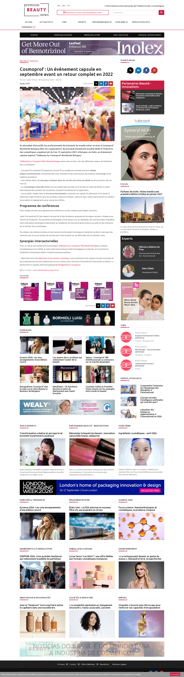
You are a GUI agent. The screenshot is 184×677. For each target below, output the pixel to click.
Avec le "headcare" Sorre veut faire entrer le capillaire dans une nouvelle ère (41, 606)
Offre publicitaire (88, 664)
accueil (28, 22)
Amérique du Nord (63, 35)
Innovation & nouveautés (35, 597)
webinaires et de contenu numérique (53, 258)
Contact (73, 664)
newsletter (104, 664)
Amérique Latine (92, 35)
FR (59, 6)
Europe (34, 35)
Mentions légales (119, 664)
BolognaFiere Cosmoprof (69, 264)
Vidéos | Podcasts (141, 22)
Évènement (27, 27)
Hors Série (125, 425)
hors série (120, 22)
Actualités (45, 22)
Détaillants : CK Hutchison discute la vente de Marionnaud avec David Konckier (65, 390)
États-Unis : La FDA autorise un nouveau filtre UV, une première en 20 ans (90, 508)
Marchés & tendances (29, 61)
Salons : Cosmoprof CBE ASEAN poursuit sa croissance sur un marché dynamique (100, 359)
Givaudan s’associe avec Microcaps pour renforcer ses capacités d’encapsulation (140, 606)
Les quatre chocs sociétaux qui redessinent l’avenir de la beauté (67, 359)
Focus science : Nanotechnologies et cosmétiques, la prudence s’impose (138, 508)
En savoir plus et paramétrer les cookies (125, 674)
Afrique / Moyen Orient (150, 35)
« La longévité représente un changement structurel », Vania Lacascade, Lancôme (90, 606)
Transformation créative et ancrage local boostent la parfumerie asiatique (41, 434)
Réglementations (79, 500)
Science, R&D (126, 500)
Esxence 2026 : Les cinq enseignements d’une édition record (33, 359)
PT (68, 6)
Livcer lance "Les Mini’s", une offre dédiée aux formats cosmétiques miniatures (91, 557)
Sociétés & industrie (81, 597)
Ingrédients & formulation (36, 548)
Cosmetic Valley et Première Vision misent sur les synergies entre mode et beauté (100, 388)
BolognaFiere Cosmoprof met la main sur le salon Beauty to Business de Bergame (34, 388)
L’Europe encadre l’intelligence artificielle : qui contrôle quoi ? (152, 400)
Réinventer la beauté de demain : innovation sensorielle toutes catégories (92, 434)
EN (63, 6)
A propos (61, 664)
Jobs (123, 325)
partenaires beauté (102, 22)
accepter (175, 674)
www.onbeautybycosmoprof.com (46, 270)
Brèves (122, 597)
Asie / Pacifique (121, 35)
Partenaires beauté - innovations (136, 85)
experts (82, 22)
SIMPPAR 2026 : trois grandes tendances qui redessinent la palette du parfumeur (41, 557)
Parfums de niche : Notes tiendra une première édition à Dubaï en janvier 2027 (141, 192)
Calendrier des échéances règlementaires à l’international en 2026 (151, 413)
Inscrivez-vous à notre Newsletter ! (82, 12)
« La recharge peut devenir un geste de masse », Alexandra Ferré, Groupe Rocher (140, 557)
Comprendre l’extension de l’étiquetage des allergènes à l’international (151, 388)
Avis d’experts (28, 425)
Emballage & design (80, 548)
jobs (64, 22)
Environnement (128, 548)
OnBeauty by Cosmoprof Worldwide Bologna (40, 161)
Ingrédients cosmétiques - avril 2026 (138, 433)
